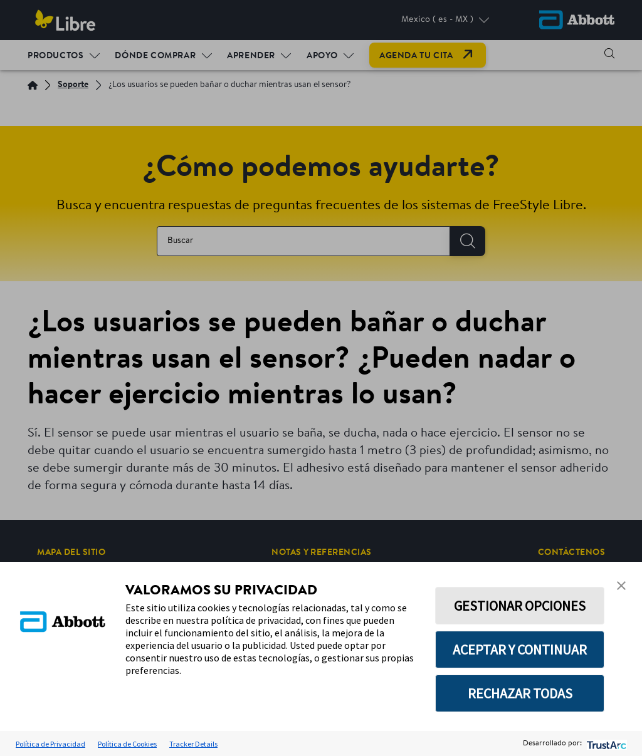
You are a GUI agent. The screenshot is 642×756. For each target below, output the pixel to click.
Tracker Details (193, 743)
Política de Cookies (127, 743)
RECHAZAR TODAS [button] (520, 693)
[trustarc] (605, 743)
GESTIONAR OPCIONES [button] (520, 605)
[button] (621, 585)
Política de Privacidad (50, 743)
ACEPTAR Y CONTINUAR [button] (520, 649)
